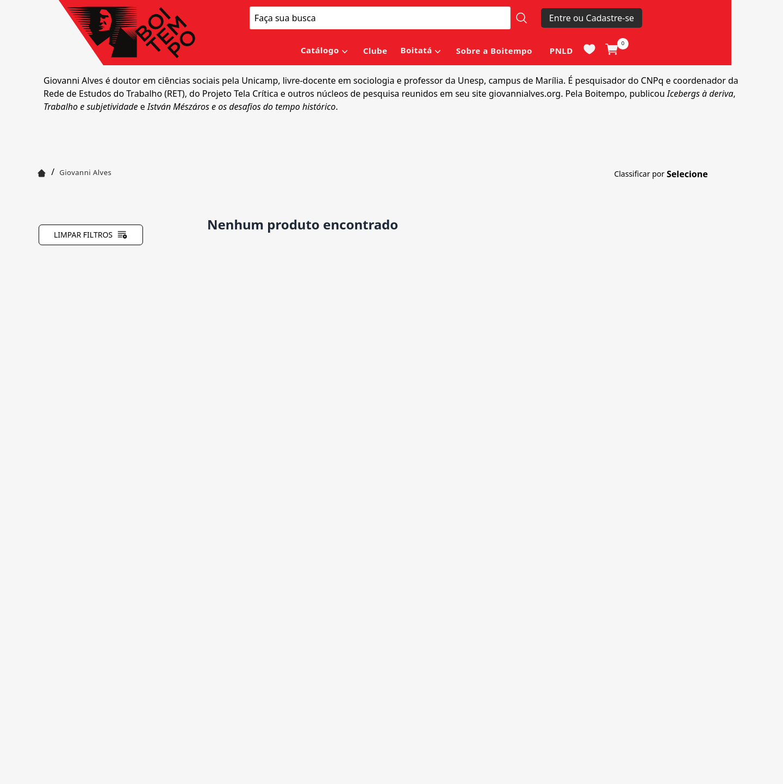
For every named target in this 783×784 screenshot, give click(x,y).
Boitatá (416, 50)
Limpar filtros (91, 234)
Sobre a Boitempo (494, 50)
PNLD (561, 50)
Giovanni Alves (85, 172)
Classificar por (639, 174)
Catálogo (320, 50)
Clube (375, 50)
